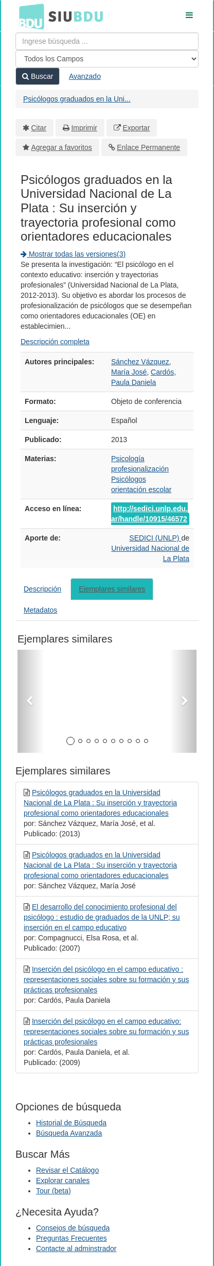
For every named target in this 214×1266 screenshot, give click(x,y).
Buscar (37, 76)
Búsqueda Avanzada (69, 1133)
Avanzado (85, 76)
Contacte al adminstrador (76, 1248)
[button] (30, 701)
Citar (39, 128)
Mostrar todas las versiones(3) (73, 254)
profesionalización (140, 469)
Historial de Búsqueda (71, 1123)
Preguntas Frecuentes (71, 1238)
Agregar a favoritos (61, 147)
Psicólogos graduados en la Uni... (77, 99)
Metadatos (40, 610)
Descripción (42, 589)
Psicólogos (128, 479)
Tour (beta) (53, 1191)
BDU (28, 16)
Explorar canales (63, 1180)
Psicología (128, 458)
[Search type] (107, 58)
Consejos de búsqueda (73, 1228)
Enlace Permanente (148, 147)
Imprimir (84, 128)
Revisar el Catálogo (67, 1170)
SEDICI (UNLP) (155, 538)
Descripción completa (55, 341)
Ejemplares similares (112, 589)
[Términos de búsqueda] (107, 41)
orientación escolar (141, 489)
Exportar (136, 128)
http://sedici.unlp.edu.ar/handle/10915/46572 (149, 513)
